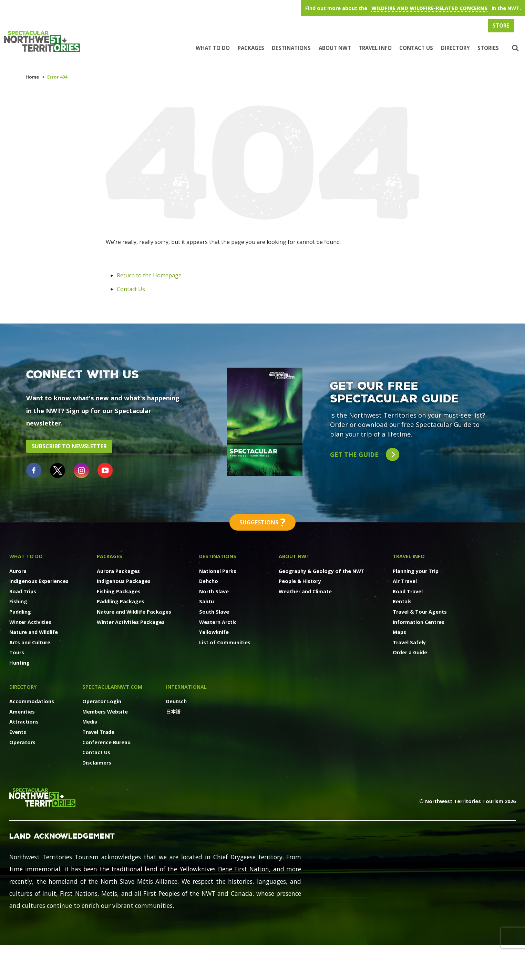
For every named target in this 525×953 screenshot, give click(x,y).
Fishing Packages (119, 591)
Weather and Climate (305, 591)
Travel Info (375, 47)
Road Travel (408, 591)
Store (501, 25)
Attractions (24, 721)
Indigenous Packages (124, 581)
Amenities (22, 711)
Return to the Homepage (149, 275)
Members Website (105, 711)
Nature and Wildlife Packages (134, 611)
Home (32, 77)
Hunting (19, 662)
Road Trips (22, 591)
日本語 (173, 711)
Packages (251, 47)
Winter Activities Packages (131, 622)
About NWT (335, 47)
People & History (300, 581)
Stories (488, 47)
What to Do (213, 47)
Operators (22, 742)
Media (89, 721)
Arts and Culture (29, 642)
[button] (514, 48)
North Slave (214, 591)
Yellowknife (214, 632)
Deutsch (176, 701)
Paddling (20, 611)
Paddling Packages (120, 601)
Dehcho (208, 581)
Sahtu (206, 601)
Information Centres (418, 622)
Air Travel (405, 581)
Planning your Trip (416, 571)
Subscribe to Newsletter (69, 446)
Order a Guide (410, 652)
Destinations (291, 47)
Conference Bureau (106, 742)
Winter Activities (30, 622)
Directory (455, 47)
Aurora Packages (118, 571)
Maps (399, 632)
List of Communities (224, 642)
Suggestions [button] (262, 522)
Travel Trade (98, 732)
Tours (16, 652)
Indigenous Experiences (39, 581)
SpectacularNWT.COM (112, 687)
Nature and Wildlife (33, 632)
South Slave (214, 611)
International (186, 687)
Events (17, 732)
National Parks (217, 571)
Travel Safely (409, 642)
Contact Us (416, 47)
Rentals (402, 601)
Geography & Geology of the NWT (321, 571)
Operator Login (101, 701)
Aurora (18, 571)
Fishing (18, 601)
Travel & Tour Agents (420, 611)
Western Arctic (218, 622)
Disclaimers (96, 762)
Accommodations (31, 701)
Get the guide (364, 454)
